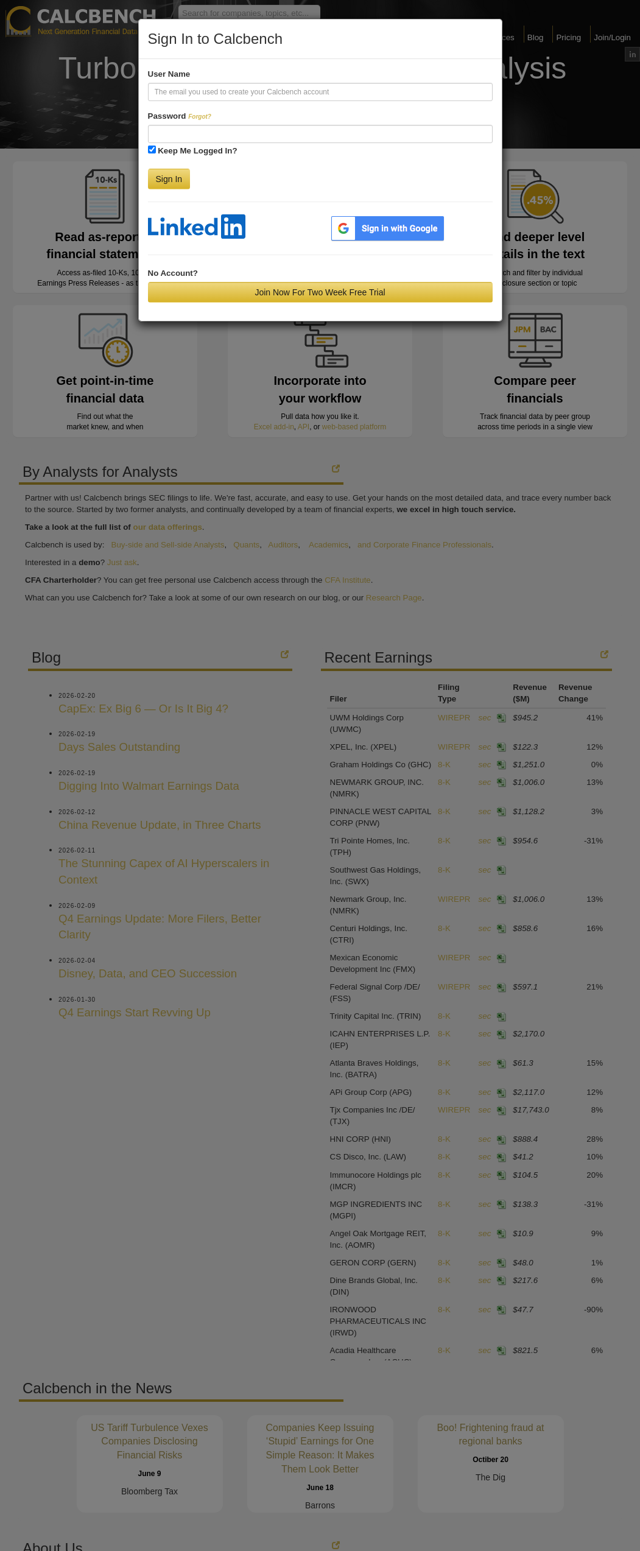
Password (179, 116)
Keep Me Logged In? (197, 150)
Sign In (169, 179)
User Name (169, 74)
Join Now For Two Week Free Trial (320, 292)
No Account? (173, 273)
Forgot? (199, 116)
